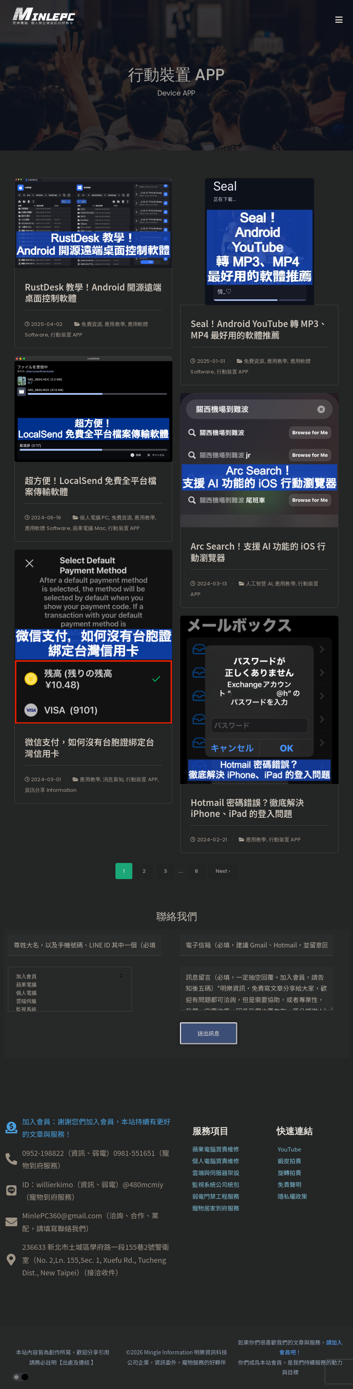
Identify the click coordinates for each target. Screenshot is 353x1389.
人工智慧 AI (259, 583)
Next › (223, 871)
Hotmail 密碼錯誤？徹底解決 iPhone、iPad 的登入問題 (247, 808)
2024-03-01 (43, 779)
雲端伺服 (64, 1001)
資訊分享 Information (51, 790)
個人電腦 (64, 993)
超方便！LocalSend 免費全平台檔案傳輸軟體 (90, 486)
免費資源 (91, 324)
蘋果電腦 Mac (89, 528)
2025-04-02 (44, 324)
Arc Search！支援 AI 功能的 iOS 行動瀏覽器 (258, 551)
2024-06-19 (43, 517)
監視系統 (64, 1010)
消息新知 (113, 779)
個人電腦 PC (94, 517)
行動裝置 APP (66, 335)
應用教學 (114, 324)
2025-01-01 (207, 361)
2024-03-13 (208, 583)
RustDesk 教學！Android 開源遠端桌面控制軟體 (93, 292)
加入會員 (64, 977)
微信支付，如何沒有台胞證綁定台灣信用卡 (89, 747)
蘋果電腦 (64, 985)
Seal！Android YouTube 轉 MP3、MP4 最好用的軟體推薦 (258, 329)
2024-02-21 (208, 839)
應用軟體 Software (47, 528)
